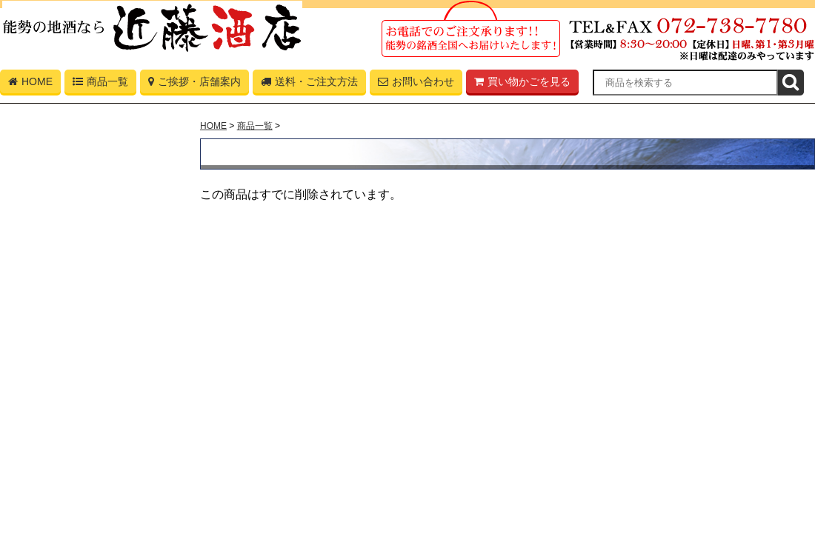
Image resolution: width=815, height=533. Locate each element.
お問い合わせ (416, 84)
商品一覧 (100, 84)
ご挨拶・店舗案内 (194, 84)
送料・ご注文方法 (309, 84)
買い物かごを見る (522, 84)
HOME (30, 84)
